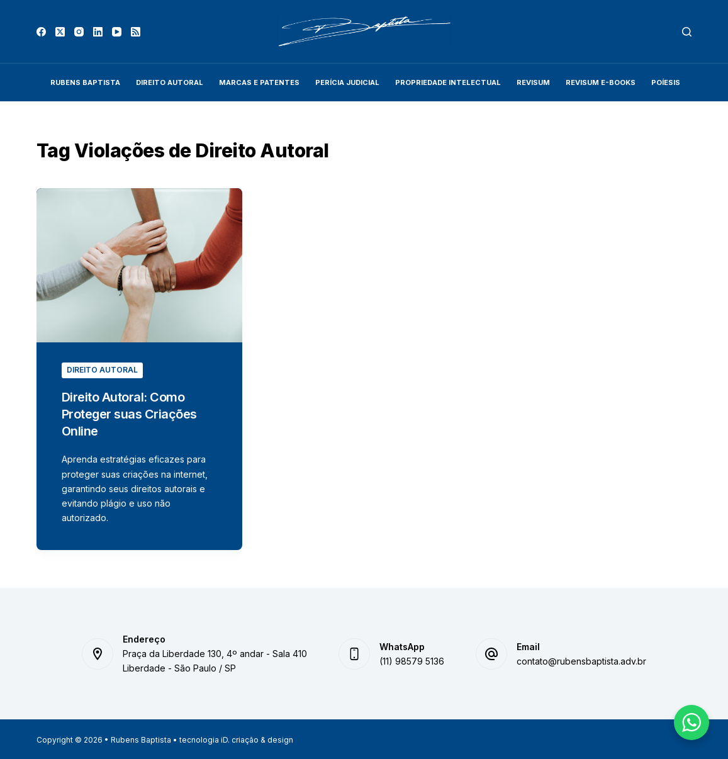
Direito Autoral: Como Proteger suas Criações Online (130, 413)
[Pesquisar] (687, 32)
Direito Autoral (169, 82)
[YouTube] (116, 32)
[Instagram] (79, 32)
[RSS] (135, 32)
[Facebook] (41, 32)
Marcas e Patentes (259, 82)
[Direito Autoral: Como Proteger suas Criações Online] (139, 265)
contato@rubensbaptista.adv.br (581, 659)
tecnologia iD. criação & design (236, 738)
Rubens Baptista (85, 82)
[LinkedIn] (98, 32)
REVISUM (533, 82)
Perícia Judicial (347, 82)
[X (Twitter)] (60, 32)
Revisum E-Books (601, 82)
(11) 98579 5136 (411, 659)
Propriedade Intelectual (448, 82)
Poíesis (665, 82)
